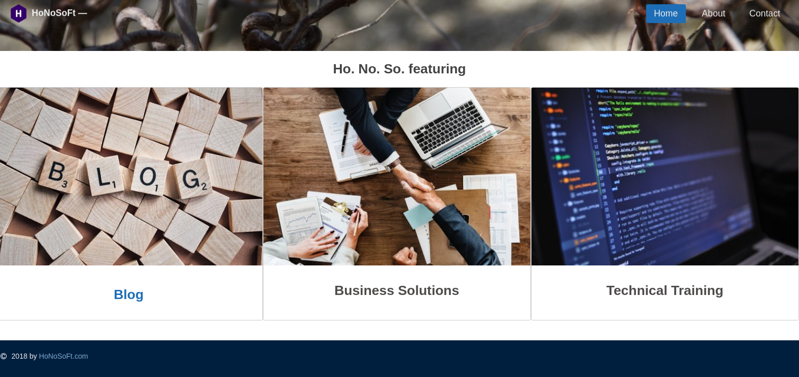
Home (666, 13)
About (713, 13)
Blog (129, 294)
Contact (764, 13)
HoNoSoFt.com (63, 356)
